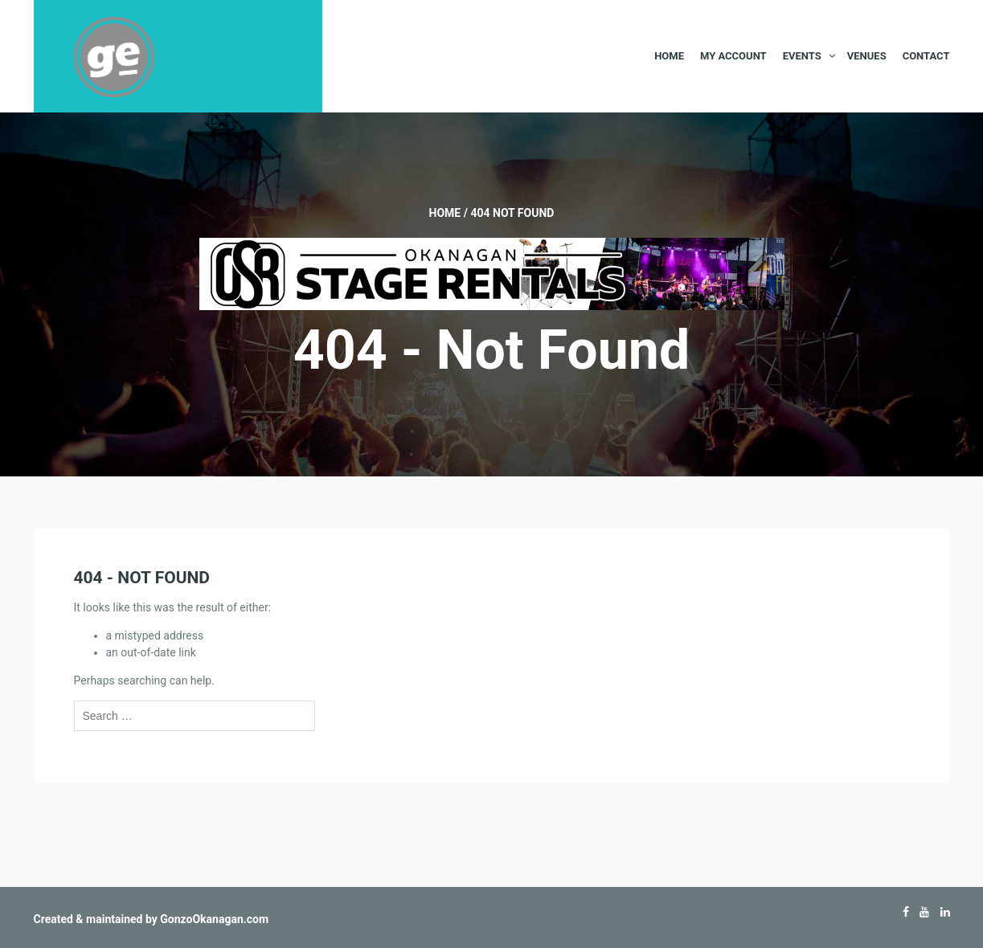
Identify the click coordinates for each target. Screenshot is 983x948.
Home (669, 56)
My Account (733, 56)
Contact (926, 56)
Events (802, 56)
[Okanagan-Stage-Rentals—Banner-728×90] (491, 273)
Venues (867, 56)
